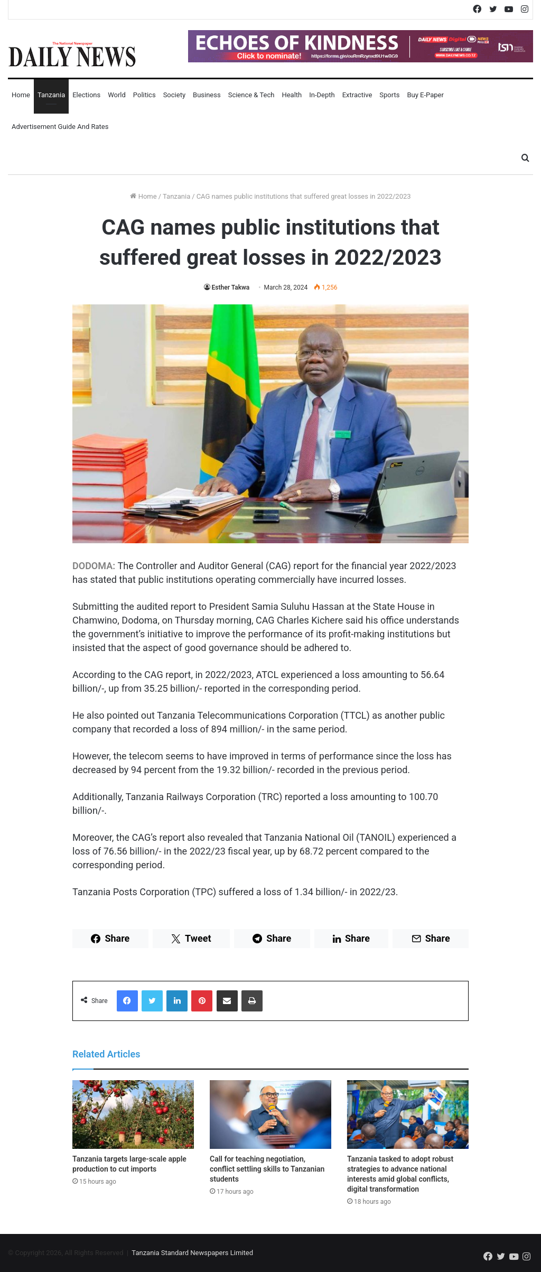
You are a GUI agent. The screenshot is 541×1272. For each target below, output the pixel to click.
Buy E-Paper (425, 95)
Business (207, 95)
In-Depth (321, 95)
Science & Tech (251, 95)
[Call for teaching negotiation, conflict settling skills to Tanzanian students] (270, 1114)
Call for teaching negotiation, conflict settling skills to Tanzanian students (267, 1169)
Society (174, 95)
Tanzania (51, 95)
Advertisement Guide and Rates (60, 127)
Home (21, 95)
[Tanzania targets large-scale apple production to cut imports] (133, 1114)
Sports (389, 95)
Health (292, 95)
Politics (144, 95)
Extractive (357, 95)
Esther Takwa (231, 287)
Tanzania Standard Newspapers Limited (192, 1253)
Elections (86, 95)
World (117, 95)
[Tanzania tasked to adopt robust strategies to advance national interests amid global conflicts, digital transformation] (408, 1114)
